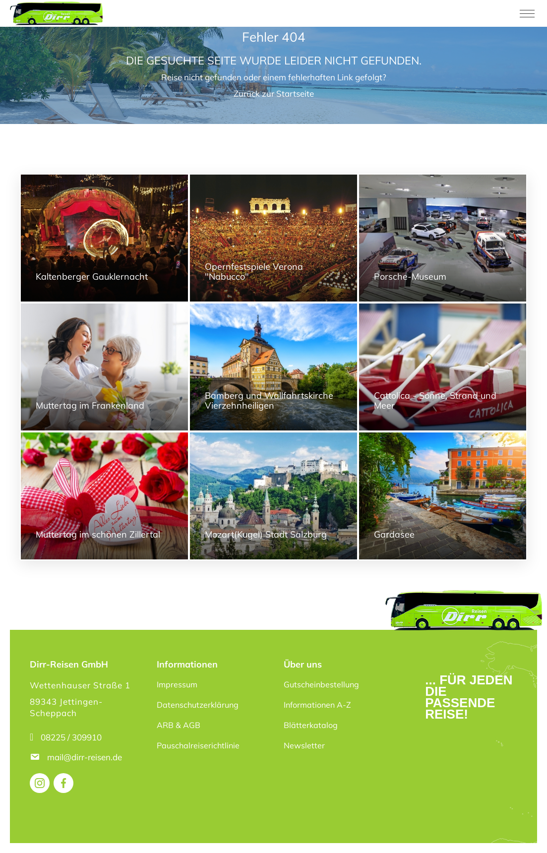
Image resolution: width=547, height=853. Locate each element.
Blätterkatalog (311, 725)
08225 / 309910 (71, 737)
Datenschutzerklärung (198, 705)
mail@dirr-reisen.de (85, 757)
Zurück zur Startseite (274, 93)
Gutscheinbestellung (321, 684)
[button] (22, 831)
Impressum (177, 684)
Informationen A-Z (317, 705)
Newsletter (304, 745)
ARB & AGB (178, 725)
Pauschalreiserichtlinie (198, 745)
